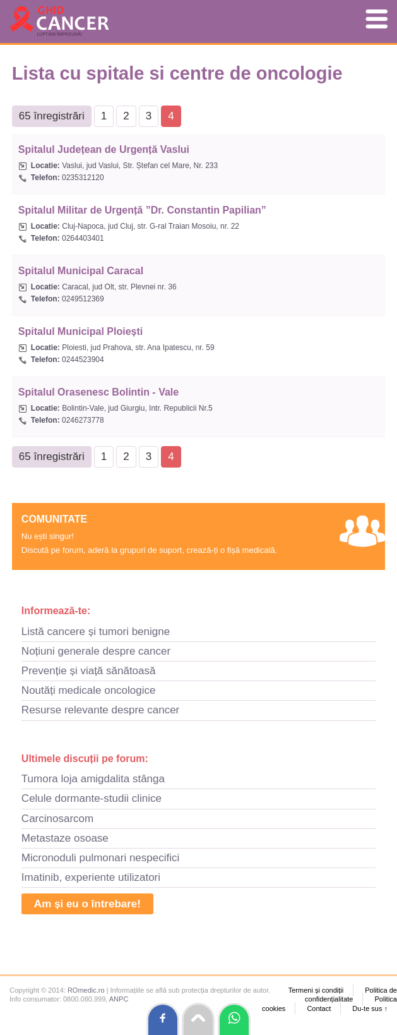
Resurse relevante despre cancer (100, 710)
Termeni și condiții (315, 990)
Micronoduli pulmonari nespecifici (100, 858)
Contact (319, 1008)
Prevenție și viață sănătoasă (88, 671)
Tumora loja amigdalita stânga (93, 779)
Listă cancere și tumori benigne (95, 632)
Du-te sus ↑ (370, 1008)
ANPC (119, 999)
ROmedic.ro (86, 990)
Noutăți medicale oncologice (88, 690)
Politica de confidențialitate (351, 994)
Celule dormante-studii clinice (91, 798)
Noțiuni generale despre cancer (95, 651)
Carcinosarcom (57, 819)
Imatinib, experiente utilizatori (90, 877)
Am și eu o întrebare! (87, 904)
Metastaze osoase (65, 838)
